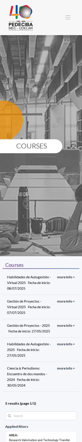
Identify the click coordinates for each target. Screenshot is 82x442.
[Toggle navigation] (67, 17)
